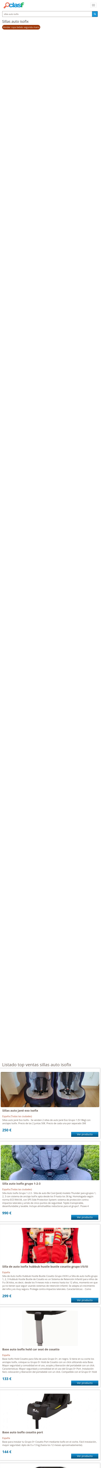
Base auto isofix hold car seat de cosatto (30, 1349)
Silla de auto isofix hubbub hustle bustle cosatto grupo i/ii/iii (45, 1266)
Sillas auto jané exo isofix (20, 1110)
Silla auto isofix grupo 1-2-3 (21, 1184)
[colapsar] (93, 5)
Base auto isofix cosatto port (22, 1432)
